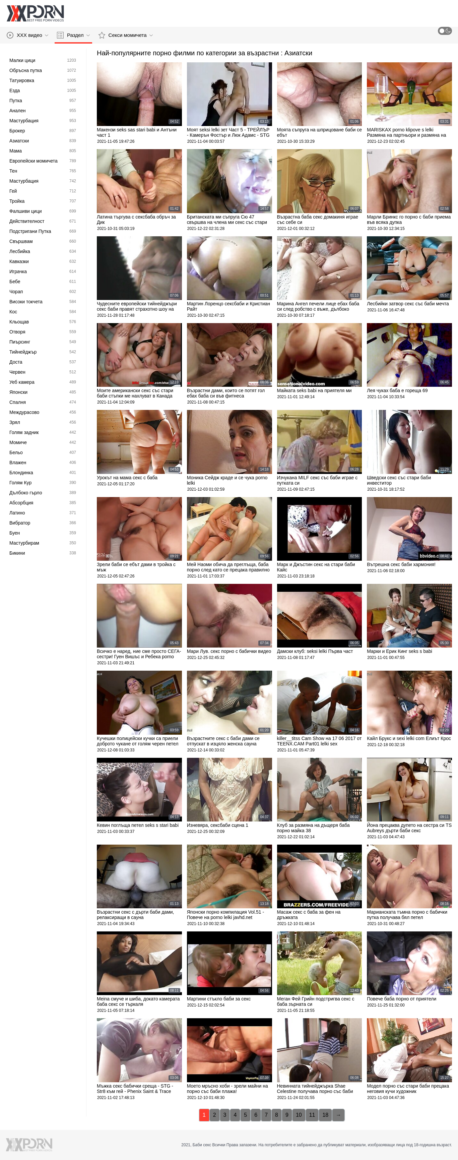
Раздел (73, 35)
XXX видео (27, 35)
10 (299, 1115)
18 (325, 1115)
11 (312, 1115)
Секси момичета (126, 35)
